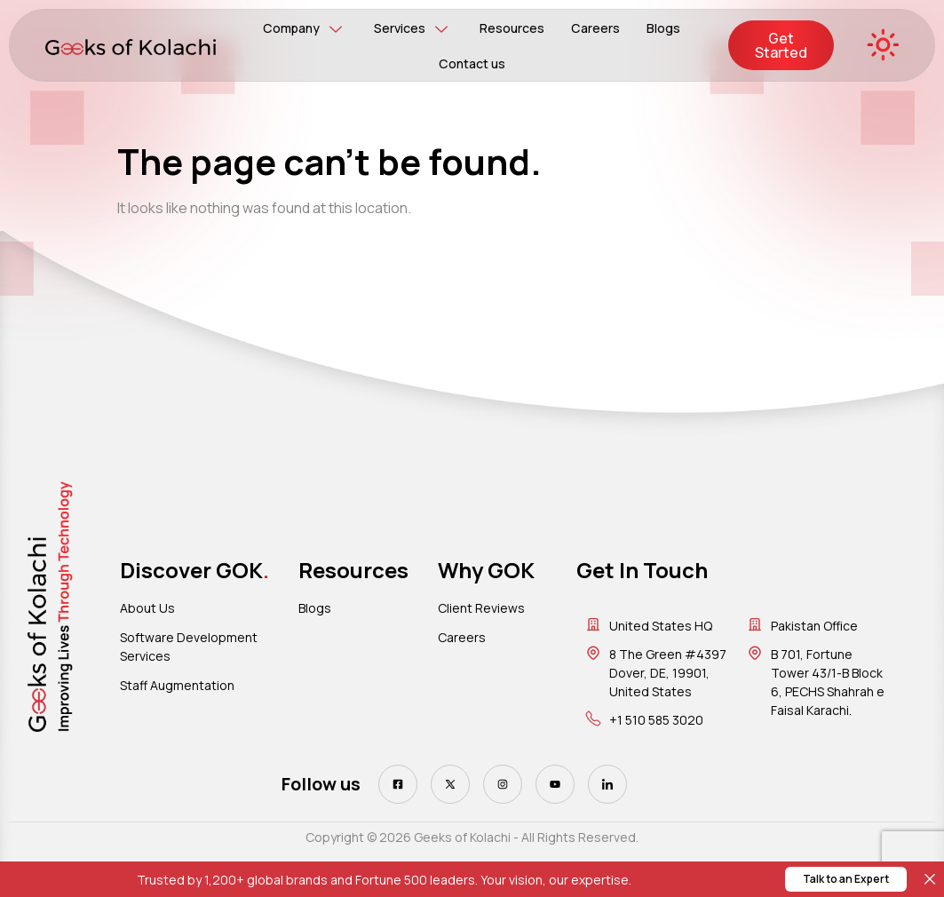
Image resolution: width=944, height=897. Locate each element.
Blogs (662, 28)
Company (303, 28)
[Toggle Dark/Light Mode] (882, 45)
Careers (595, 28)
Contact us (471, 63)
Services (411, 28)
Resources (512, 28)
